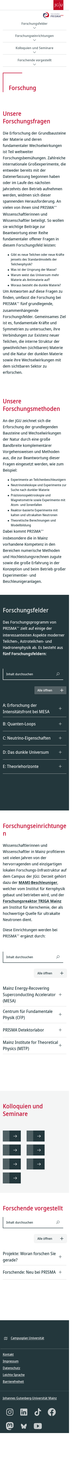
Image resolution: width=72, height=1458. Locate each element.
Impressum (11, 1370)
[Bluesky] (24, 1435)
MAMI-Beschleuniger (38, 866)
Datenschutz (11, 1376)
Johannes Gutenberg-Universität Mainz (30, 1406)
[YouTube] (38, 1435)
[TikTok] (38, 1421)
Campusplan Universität (27, 1346)
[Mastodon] (10, 1435)
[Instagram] (10, 1421)
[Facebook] (52, 1421)
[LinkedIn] (24, 1421)
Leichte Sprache (14, 1383)
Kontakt (8, 1363)
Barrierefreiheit (13, 1390)
